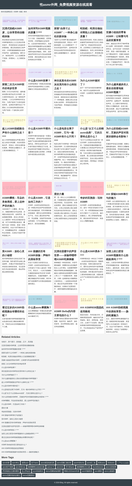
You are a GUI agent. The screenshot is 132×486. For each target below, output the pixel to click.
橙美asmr (101, 463)
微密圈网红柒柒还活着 (36, 467)
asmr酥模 (98, 471)
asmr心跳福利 (109, 471)
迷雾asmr (25, 463)
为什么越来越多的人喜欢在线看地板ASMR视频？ (117, 88)
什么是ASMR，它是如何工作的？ (14, 404)
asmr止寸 (50, 467)
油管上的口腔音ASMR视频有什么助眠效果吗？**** (117, 255)
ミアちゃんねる (123, 463)
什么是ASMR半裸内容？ (10, 386)
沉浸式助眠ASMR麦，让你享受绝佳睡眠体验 (13, 32)
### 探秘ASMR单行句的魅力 (12, 415)
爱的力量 (59, 194)
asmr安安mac (20, 467)
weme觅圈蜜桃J (29, 475)
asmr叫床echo (79, 463)
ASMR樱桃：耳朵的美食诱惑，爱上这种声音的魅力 (13, 201)
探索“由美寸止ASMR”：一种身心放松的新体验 (66, 32)
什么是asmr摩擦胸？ (39, 307)
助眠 (21, 12)
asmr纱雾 (6, 463)
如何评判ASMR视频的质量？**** (13, 349)
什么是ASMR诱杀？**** (10, 430)
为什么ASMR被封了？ (10, 375)
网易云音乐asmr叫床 (72, 471)
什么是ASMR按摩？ (39, 80)
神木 (25, 12)
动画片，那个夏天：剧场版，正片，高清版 (17, 342)
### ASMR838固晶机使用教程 (13, 448)
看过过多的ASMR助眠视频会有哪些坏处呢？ (13, 311)
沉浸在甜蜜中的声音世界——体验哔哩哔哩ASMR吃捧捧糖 (65, 255)
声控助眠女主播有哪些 (11, 471)
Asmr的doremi (98, 467)
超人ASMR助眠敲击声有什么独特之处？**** (13, 132)
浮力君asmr (70, 467)
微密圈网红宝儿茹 (83, 467)
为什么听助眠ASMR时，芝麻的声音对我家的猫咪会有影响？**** (25, 397)
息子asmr (34, 463)
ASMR (16, 12)
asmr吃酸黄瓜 (87, 471)
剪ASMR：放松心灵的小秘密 (12, 419)
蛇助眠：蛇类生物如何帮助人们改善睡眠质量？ (91, 32)
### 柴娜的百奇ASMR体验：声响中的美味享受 (39, 255)
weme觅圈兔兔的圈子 (54, 471)
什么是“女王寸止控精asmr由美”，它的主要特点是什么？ (92, 132)
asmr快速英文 (38, 471)
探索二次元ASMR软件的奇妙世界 (14, 364)
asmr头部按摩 (111, 467)
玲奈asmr (111, 463)
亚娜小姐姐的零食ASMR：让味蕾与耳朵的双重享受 (117, 36)
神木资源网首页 (7, 12)
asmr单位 (15, 463)
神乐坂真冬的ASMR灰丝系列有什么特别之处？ (65, 84)
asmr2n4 (60, 467)
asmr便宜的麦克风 (47, 463)
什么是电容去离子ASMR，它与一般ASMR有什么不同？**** (23, 389)
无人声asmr (26, 471)
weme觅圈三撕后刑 (64, 463)
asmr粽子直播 (8, 467)
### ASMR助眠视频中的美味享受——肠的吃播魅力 (117, 311)
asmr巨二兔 (91, 463)
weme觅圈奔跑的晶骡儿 (11, 475)
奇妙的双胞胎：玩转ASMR (11, 412)
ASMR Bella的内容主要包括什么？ (14, 445)
